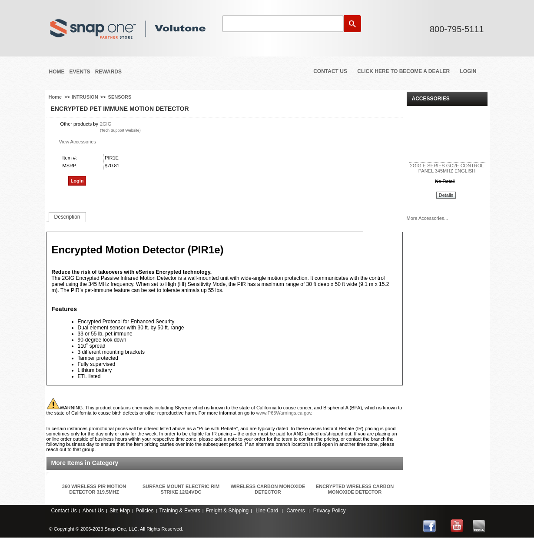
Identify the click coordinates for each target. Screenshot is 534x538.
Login (468, 71)
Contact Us (330, 71)
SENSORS (120, 97)
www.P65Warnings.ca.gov (284, 412)
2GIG (105, 123)
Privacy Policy (329, 511)
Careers (295, 511)
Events (80, 72)
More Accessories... (427, 218)
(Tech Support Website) (120, 130)
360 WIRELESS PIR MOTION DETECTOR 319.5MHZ (94, 489)
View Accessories (77, 141)
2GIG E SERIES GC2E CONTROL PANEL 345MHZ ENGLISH (447, 168)
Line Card (266, 511)
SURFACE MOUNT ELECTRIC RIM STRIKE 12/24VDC (181, 489)
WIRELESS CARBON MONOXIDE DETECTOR (268, 489)
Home (57, 72)
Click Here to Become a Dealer (403, 71)
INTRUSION (85, 97)
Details (446, 195)
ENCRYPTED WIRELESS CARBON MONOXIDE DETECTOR (355, 489)
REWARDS (108, 72)
